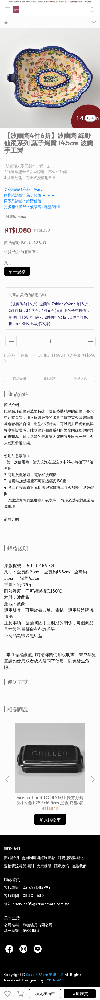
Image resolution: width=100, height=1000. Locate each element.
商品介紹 (19, 378)
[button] (93, 779)
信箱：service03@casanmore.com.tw (36, 903)
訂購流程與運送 (71, 857)
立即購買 (80, 993)
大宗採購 (44, 865)
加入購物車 (45, 993)
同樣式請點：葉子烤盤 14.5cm (29, 195)
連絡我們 (79, 865)
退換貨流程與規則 (19, 865)
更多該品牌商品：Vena (23, 189)
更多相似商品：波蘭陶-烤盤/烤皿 (32, 206)
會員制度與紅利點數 (38, 857)
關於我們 (11, 857)
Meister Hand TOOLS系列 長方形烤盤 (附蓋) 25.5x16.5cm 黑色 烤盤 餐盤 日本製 (50, 800)
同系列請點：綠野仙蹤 (22, 200)
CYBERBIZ (53, 980)
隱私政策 (61, 865)
